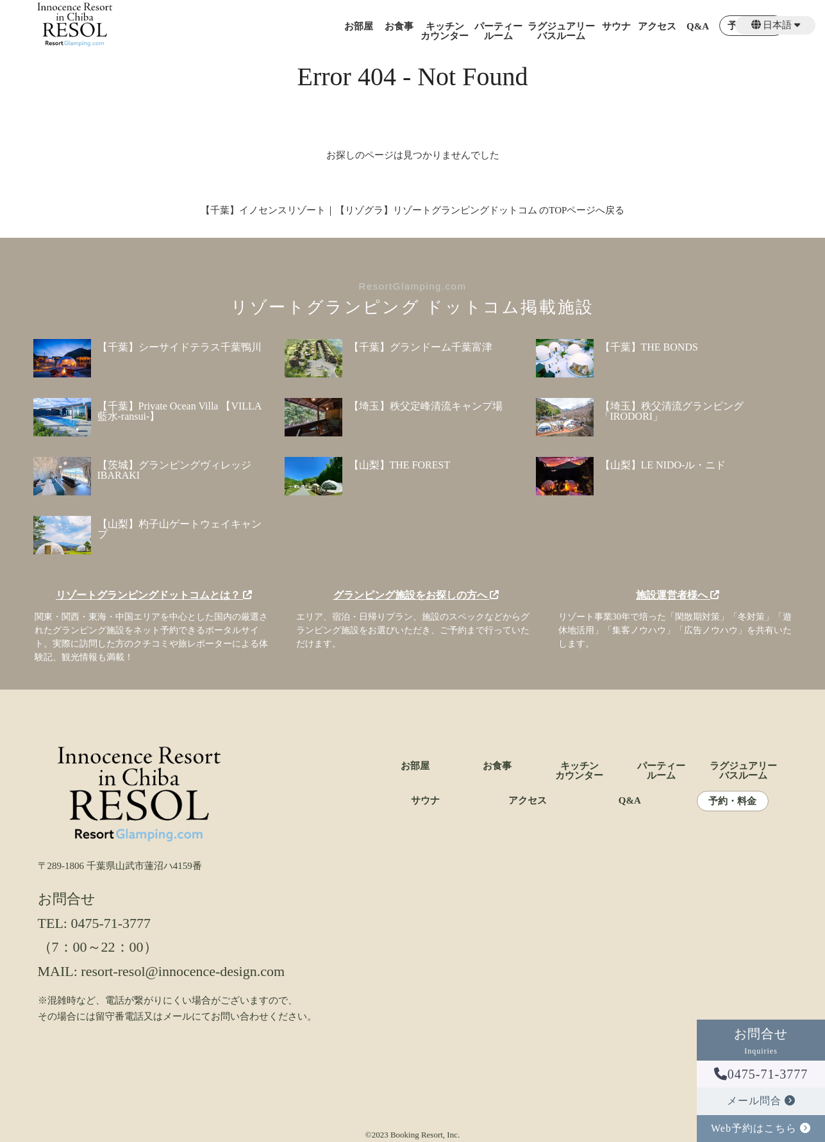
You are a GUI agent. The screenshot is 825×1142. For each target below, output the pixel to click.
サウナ (616, 26)
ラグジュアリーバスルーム (561, 31)
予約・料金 (732, 801)
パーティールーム (498, 31)
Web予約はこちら (761, 1128)
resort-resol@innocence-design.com (183, 971)
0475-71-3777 (761, 1074)
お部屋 (358, 26)
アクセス (657, 26)
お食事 (399, 26)
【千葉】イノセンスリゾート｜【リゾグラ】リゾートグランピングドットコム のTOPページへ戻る (413, 210)
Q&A (698, 26)
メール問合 (761, 1100)
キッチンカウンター (445, 31)
